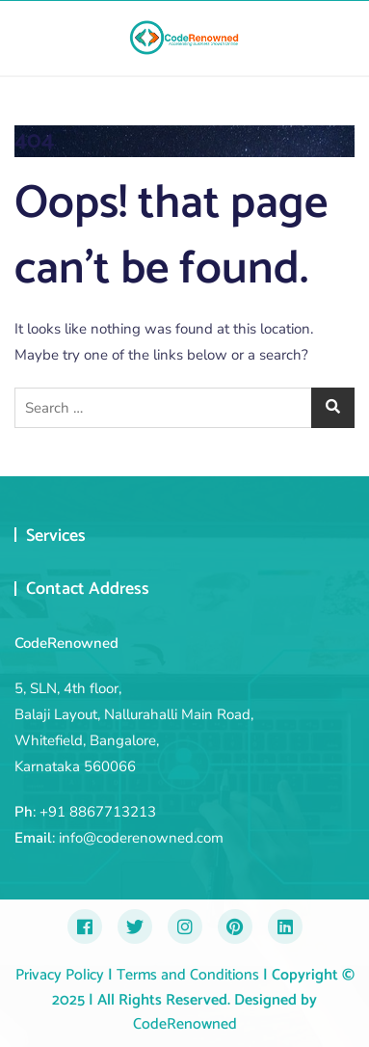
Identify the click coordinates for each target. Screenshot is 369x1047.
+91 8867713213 (98, 811)
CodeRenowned (185, 1024)
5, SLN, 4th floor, (67, 688)
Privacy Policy (59, 975)
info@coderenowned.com (141, 837)
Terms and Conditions (186, 975)
